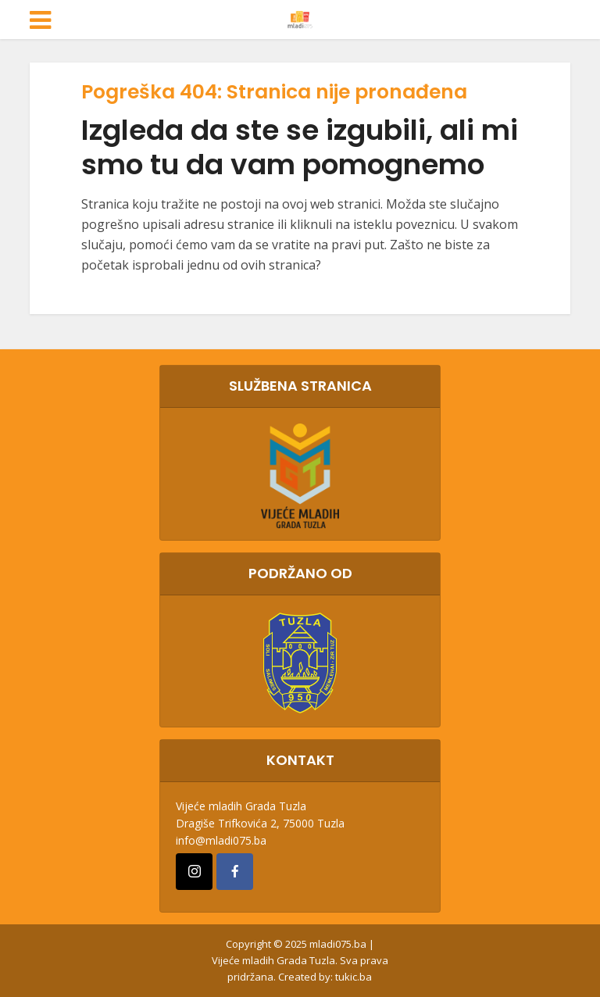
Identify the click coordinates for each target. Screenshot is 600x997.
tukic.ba (353, 977)
